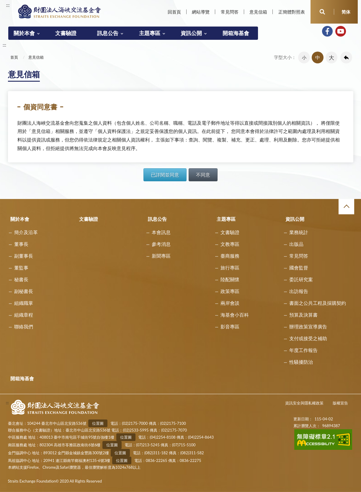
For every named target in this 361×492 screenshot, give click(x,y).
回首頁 (174, 11)
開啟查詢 (322, 12)
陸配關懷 (229, 279)
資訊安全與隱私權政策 (304, 403)
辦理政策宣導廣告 (308, 326)
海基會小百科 (234, 314)
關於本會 (24, 33)
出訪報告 (298, 291)
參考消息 (161, 244)
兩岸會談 (229, 303)
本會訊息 (161, 232)
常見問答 (230, 11)
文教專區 (229, 244)
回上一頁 (346, 57)
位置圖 (98, 423)
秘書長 (21, 279)
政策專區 (229, 291)
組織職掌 (23, 303)
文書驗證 (65, 33)
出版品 (296, 244)
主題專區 (149, 33)
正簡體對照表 (291, 11)
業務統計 (298, 232)
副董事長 (23, 256)
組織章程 (23, 314)
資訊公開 (191, 33)
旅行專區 (229, 267)
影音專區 (229, 326)
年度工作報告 (303, 350)
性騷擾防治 (301, 362)
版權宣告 (340, 403)
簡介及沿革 (26, 232)
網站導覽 (201, 11)
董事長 (21, 244)
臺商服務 (229, 256)
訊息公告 (107, 33)
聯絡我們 (23, 326)
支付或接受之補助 (308, 338)
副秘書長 (23, 291)
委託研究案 (301, 279)
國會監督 (298, 267)
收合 (346, 206)
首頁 (14, 57)
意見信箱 (258, 11)
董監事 (21, 267)
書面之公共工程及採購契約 (317, 303)
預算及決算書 (303, 314)
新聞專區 (161, 256)
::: (8, 5)
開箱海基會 (236, 33)
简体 (346, 11)
